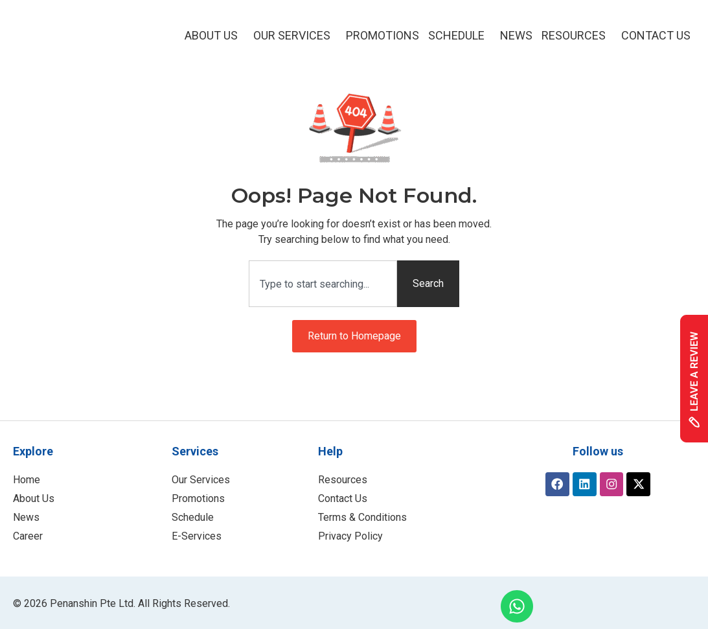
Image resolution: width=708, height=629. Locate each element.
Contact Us (656, 35)
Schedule (459, 35)
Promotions (382, 35)
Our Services (295, 35)
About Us (214, 35)
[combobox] (323, 283)
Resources (577, 35)
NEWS (516, 35)
